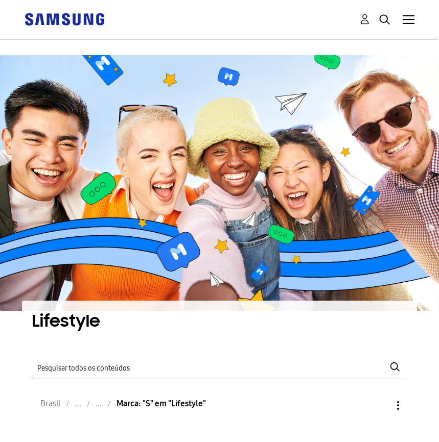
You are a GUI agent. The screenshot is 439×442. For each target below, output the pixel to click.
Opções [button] (380, 405)
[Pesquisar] (219, 367)
